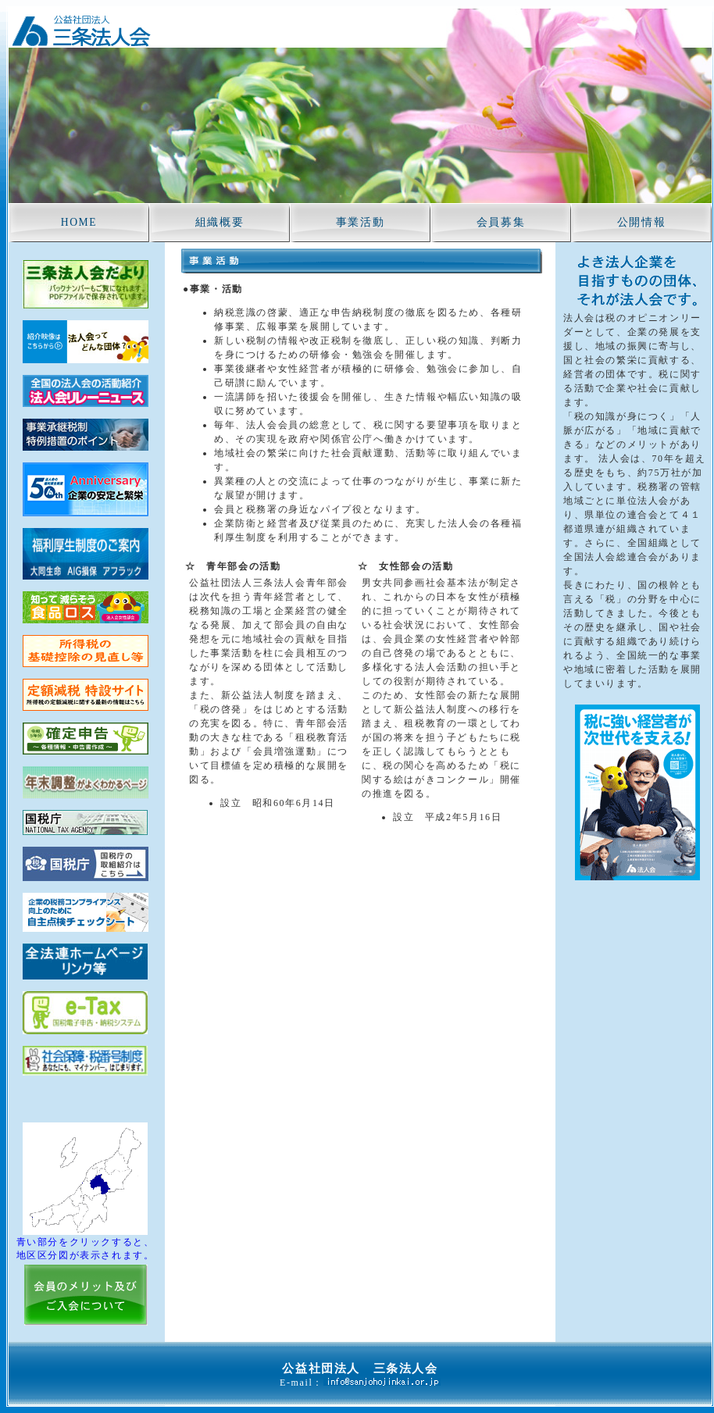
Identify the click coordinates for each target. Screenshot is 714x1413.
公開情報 (641, 222)
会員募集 (501, 222)
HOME (79, 222)
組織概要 (219, 222)
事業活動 (360, 222)
